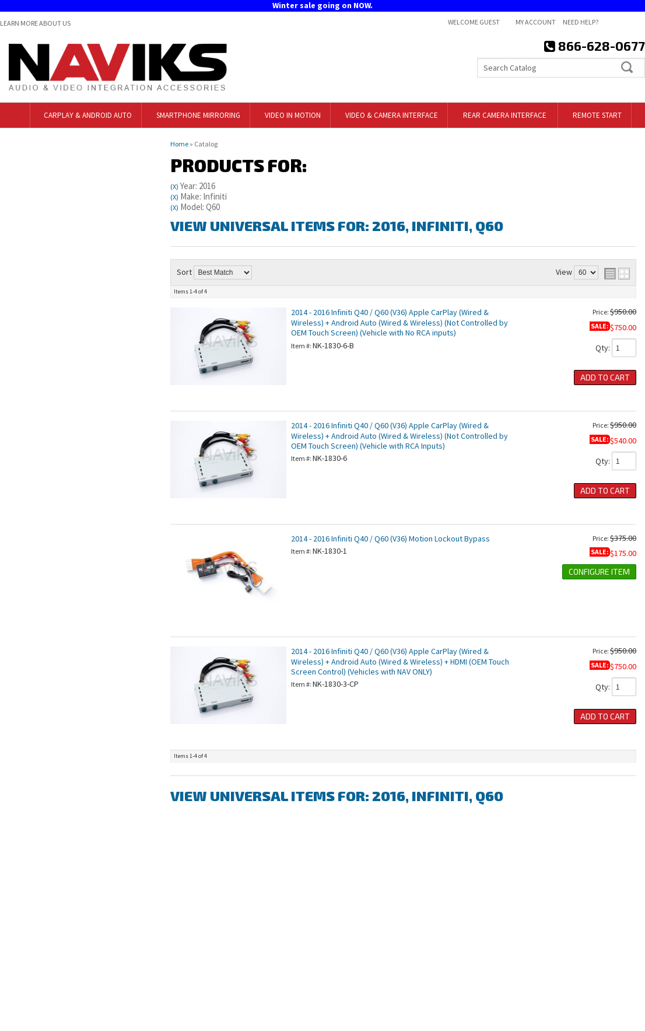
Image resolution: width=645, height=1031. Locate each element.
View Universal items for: (336, 225)
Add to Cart (605, 377)
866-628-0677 (59, 692)
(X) (174, 186)
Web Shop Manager (612, 1018)
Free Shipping (60, 554)
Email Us (50, 667)
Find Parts (36, 222)
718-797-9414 (68, 615)
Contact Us (350, 924)
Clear (85, 222)
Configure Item (599, 571)
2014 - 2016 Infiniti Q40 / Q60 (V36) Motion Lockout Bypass (390, 538)
